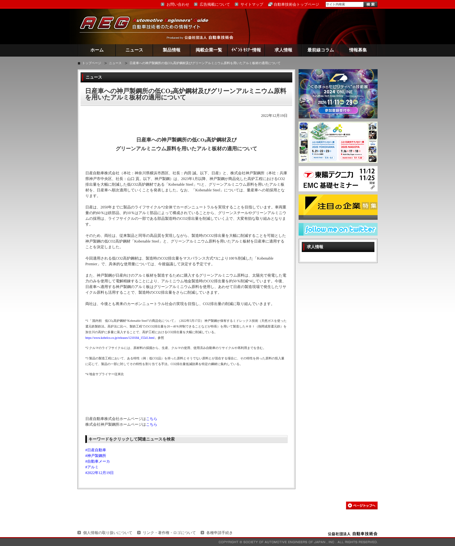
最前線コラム (320, 50)
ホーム (97, 50)
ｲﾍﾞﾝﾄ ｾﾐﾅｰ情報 (246, 50)
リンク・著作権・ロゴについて (169, 533)
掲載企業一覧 (209, 50)
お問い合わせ (178, 4)
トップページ (91, 63)
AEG (148, 26)
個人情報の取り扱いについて (107, 533)
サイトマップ (251, 4)
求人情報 (283, 50)
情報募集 (358, 50)
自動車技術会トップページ (296, 4)
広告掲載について (215, 4)
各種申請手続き (219, 533)
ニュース (134, 50)
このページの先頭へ (362, 505)
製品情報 (171, 50)
